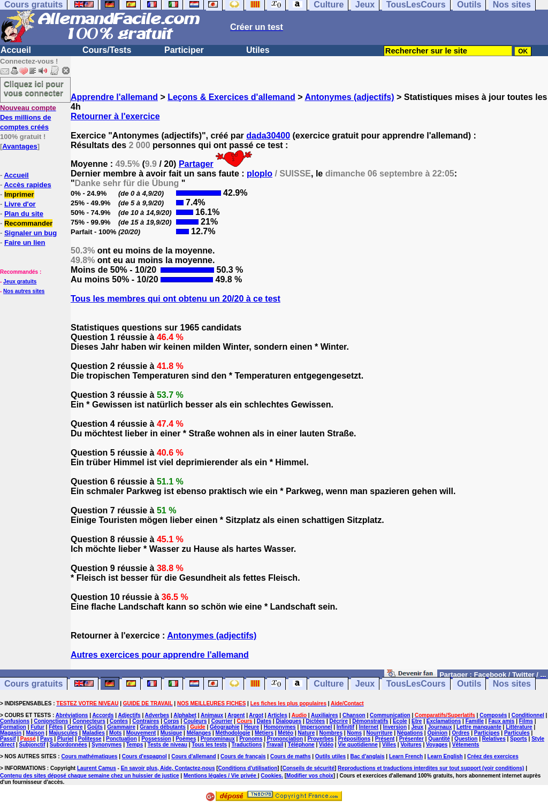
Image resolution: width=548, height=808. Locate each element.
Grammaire (121, 727)
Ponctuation (121, 739)
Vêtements (466, 745)
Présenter (411, 739)
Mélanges (199, 733)
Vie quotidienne (357, 745)
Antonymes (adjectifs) (349, 97)
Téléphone (301, 745)
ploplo (259, 173)
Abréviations (72, 715)
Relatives (494, 739)
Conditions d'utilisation (248, 768)
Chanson (354, 715)
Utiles (258, 50)
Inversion (395, 727)
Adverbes (157, 715)
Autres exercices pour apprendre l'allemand (160, 654)
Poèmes (186, 739)
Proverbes (320, 739)
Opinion (437, 733)
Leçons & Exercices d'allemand (231, 97)
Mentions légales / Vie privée (221, 776)
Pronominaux (218, 739)
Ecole (400, 721)
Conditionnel (528, 715)
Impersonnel (316, 727)
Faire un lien (24, 242)
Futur (37, 727)
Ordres (461, 733)
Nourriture (379, 733)
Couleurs (195, 721)
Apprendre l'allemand (114, 97)
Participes (487, 733)
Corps (171, 721)
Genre (75, 727)
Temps (134, 745)
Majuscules (63, 733)
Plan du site (23, 214)
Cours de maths (290, 756)
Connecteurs (89, 721)
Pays (46, 739)
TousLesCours (416, 683)
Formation (13, 727)
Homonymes (280, 727)
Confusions (14, 721)
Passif (8, 739)
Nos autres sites (23, 291)
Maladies (93, 733)
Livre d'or (20, 204)
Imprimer (19, 194)
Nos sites (512, 683)
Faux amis (501, 721)
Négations (410, 733)
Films (526, 721)
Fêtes (56, 727)
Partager (196, 163)
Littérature (519, 727)
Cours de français (242, 756)
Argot (256, 715)
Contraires (145, 721)
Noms (354, 733)
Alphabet (184, 715)
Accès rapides (27, 185)
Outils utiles (330, 756)
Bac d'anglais (367, 756)
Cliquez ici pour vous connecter (34, 88)
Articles (277, 715)
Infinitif (345, 727)
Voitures (410, 745)
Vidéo (326, 745)
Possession (156, 739)
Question (465, 739)
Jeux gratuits (19, 281)
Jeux (365, 683)
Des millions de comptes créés (28, 117)
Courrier (221, 721)
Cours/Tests (106, 50)
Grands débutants (163, 727)
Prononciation (285, 739)
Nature (306, 733)
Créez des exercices (493, 756)
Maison (35, 733)
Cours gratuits (33, 683)
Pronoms (250, 739)
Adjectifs (129, 715)
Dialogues (288, 721)
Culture (329, 683)
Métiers (264, 733)
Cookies (271, 776)
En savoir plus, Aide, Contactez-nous (168, 768)
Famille (475, 721)
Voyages (436, 745)
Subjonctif (32, 745)
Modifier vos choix (309, 776)
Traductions (247, 745)
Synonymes (106, 745)
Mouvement (141, 733)
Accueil (16, 50)
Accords (102, 715)
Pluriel (65, 739)
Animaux (212, 715)
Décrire (338, 721)
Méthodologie (233, 733)
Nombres (330, 733)
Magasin (10, 733)
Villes (389, 745)
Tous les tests (209, 745)
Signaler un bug (30, 233)
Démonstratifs (370, 721)
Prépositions (354, 739)
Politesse (90, 739)
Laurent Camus (96, 768)
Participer (184, 50)
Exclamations (444, 721)
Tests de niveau (167, 745)
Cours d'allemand (193, 756)
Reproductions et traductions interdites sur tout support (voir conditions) (431, 768)
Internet (369, 727)
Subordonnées (68, 745)
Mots (115, 733)
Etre (417, 721)
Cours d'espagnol (144, 756)
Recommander (28, 223)
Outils (469, 683)
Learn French (406, 756)
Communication (390, 715)
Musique (171, 733)
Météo (285, 733)
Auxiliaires (324, 715)
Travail (275, 745)
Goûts (95, 727)
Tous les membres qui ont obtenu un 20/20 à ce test (175, 298)
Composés (493, 715)
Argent (236, 715)
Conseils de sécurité (308, 768)
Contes (119, 721)
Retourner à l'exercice (115, 116)
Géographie (225, 727)
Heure (251, 727)
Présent (385, 739)
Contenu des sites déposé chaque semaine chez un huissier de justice (89, 776)
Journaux (440, 727)
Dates (264, 721)
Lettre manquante (478, 727)
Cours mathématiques (89, 756)
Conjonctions (51, 721)
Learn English (445, 756)
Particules (517, 733)
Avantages (19, 146)
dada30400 (268, 135)
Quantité (439, 739)
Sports (518, 739)
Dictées (315, 721)
